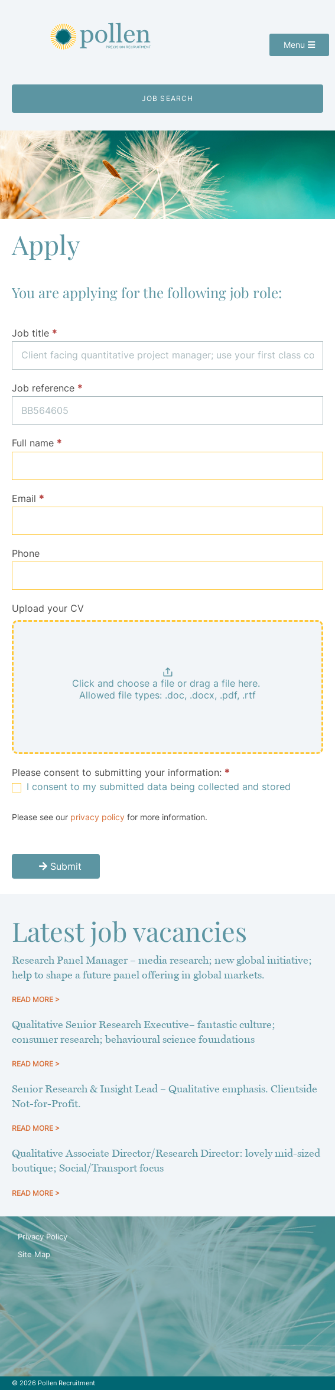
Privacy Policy (42, 1236)
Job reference (47, 388)
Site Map (34, 1254)
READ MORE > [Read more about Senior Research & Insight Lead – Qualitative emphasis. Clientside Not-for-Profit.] (36, 1128)
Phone (26, 553)
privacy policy (97, 817)
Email (28, 498)
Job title (34, 333)
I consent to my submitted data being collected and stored (151, 786)
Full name (36, 443)
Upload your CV (48, 608)
